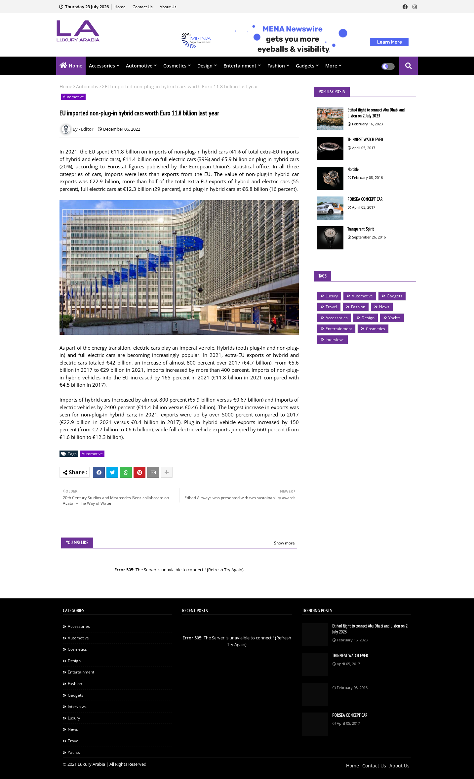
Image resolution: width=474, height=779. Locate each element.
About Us (168, 7)
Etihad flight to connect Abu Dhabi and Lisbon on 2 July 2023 (376, 113)
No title (353, 169)
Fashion (276, 66)
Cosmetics (174, 66)
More (331, 66)
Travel (331, 307)
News (384, 307)
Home (120, 7)
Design (205, 66)
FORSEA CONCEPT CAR (364, 199)
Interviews (335, 339)
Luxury (332, 296)
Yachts (394, 318)
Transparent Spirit (360, 229)
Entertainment (240, 66)
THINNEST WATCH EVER (365, 140)
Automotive (139, 66)
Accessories (102, 66)
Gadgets (305, 66)
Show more (284, 543)
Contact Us (143, 7)
